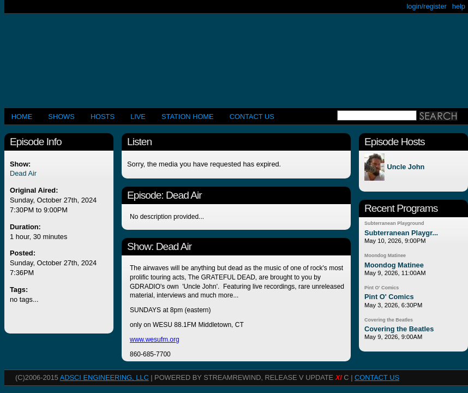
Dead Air (23, 173)
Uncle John (405, 167)
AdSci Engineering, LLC (104, 377)
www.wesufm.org (154, 339)
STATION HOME (187, 116)
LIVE (138, 116)
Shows (61, 116)
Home (21, 116)
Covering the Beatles (388, 320)
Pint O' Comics (381, 287)
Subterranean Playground (394, 223)
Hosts (103, 116)
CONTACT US (252, 116)
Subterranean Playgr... (401, 233)
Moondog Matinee (385, 255)
